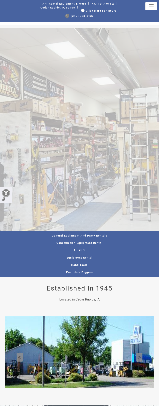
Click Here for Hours (98, 10)
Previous (20, 357)
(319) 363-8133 (79, 15)
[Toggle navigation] (151, 6)
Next (139, 357)
